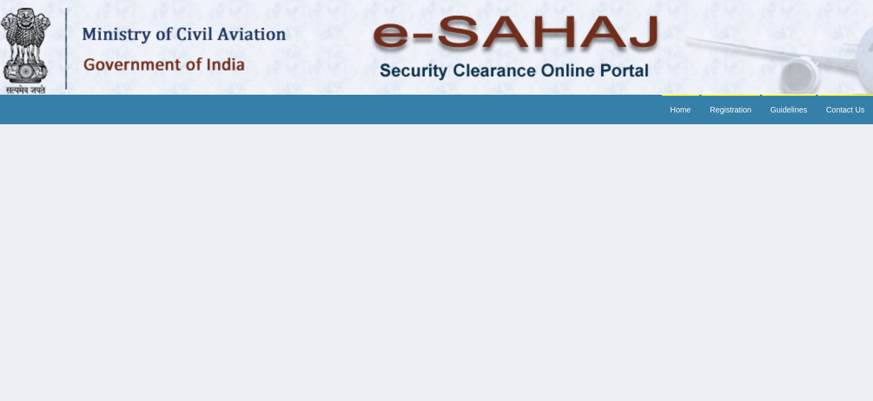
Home (680, 109)
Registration (731, 109)
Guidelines (789, 109)
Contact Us (845, 109)
